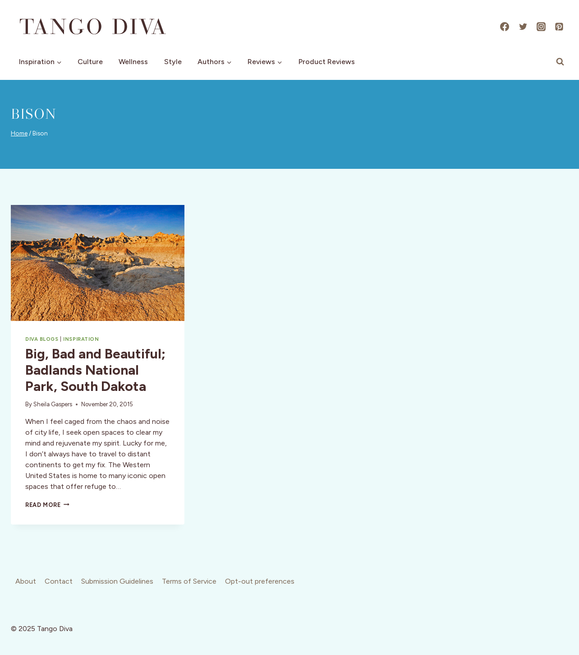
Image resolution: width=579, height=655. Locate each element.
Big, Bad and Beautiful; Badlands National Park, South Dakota (95, 370)
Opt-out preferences (259, 581)
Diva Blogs (42, 339)
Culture (90, 61)
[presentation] (97, 263)
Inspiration (81, 339)
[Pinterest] (559, 27)
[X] (523, 27)
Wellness (133, 61)
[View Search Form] (560, 62)
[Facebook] (505, 27)
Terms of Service (189, 581)
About (25, 581)
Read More (47, 505)
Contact (59, 581)
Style (173, 61)
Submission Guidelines (117, 581)
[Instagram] (541, 27)
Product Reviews (327, 61)
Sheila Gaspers (52, 404)
